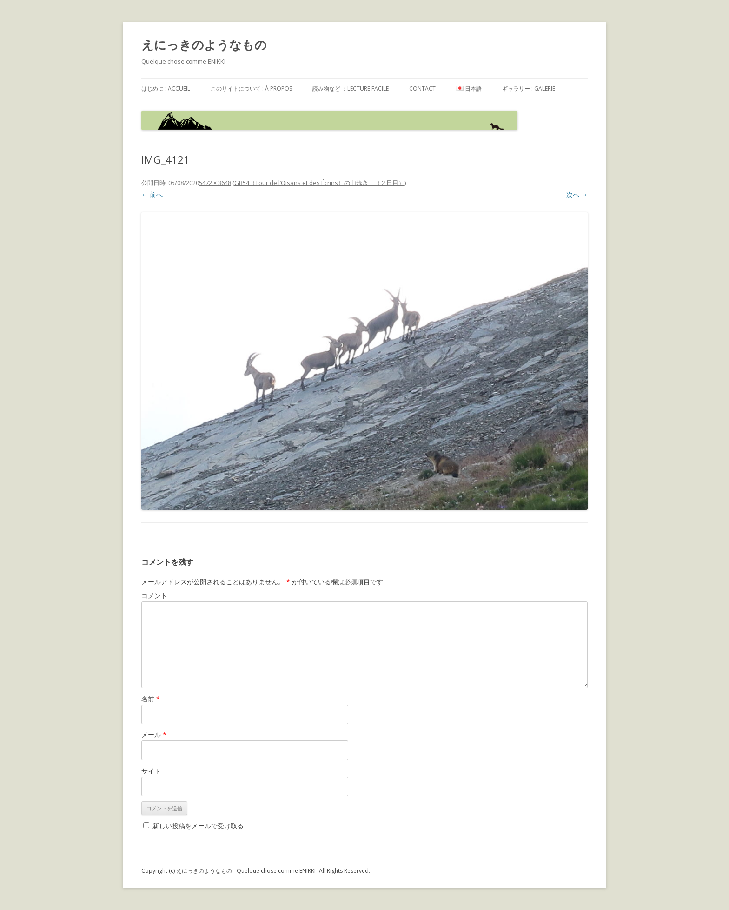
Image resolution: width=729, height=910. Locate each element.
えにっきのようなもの (204, 44)
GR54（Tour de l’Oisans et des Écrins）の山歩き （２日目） (319, 182)
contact (422, 88)
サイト (151, 770)
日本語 (469, 88)
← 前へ (152, 194)
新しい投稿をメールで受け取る (198, 825)
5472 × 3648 (215, 182)
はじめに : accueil (165, 88)
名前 (150, 698)
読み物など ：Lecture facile (350, 88)
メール (153, 734)
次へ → (577, 194)
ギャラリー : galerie (528, 88)
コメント (154, 595)
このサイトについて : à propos (251, 88)
